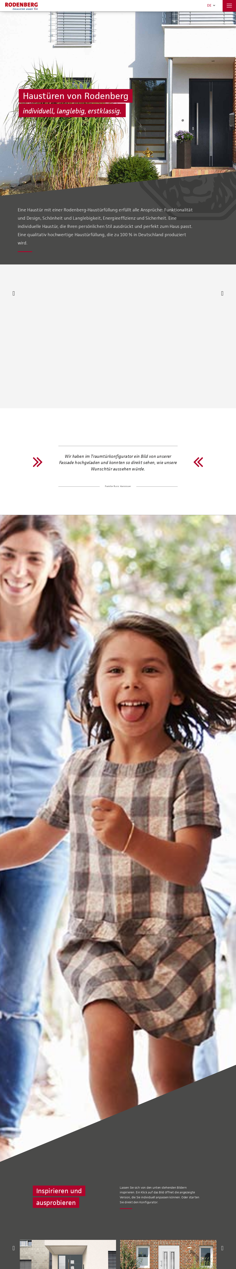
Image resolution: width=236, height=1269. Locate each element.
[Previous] (14, 293)
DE (211, 5)
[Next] (222, 293)
